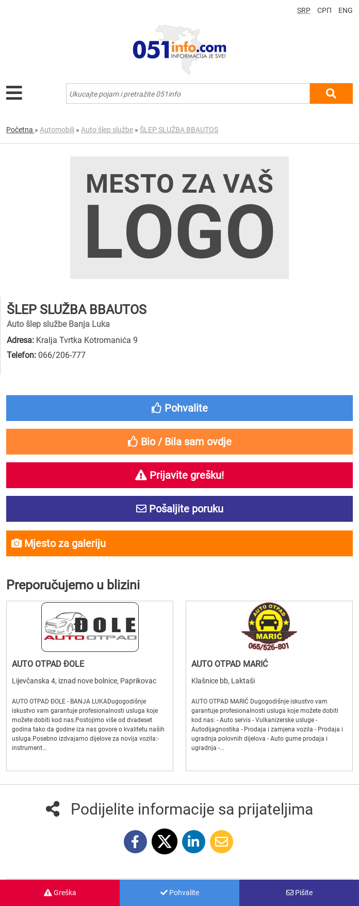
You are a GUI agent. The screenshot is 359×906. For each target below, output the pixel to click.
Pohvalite (179, 892)
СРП (324, 10)
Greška (60, 892)
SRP (304, 10)
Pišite (299, 892)
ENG (345, 10)
